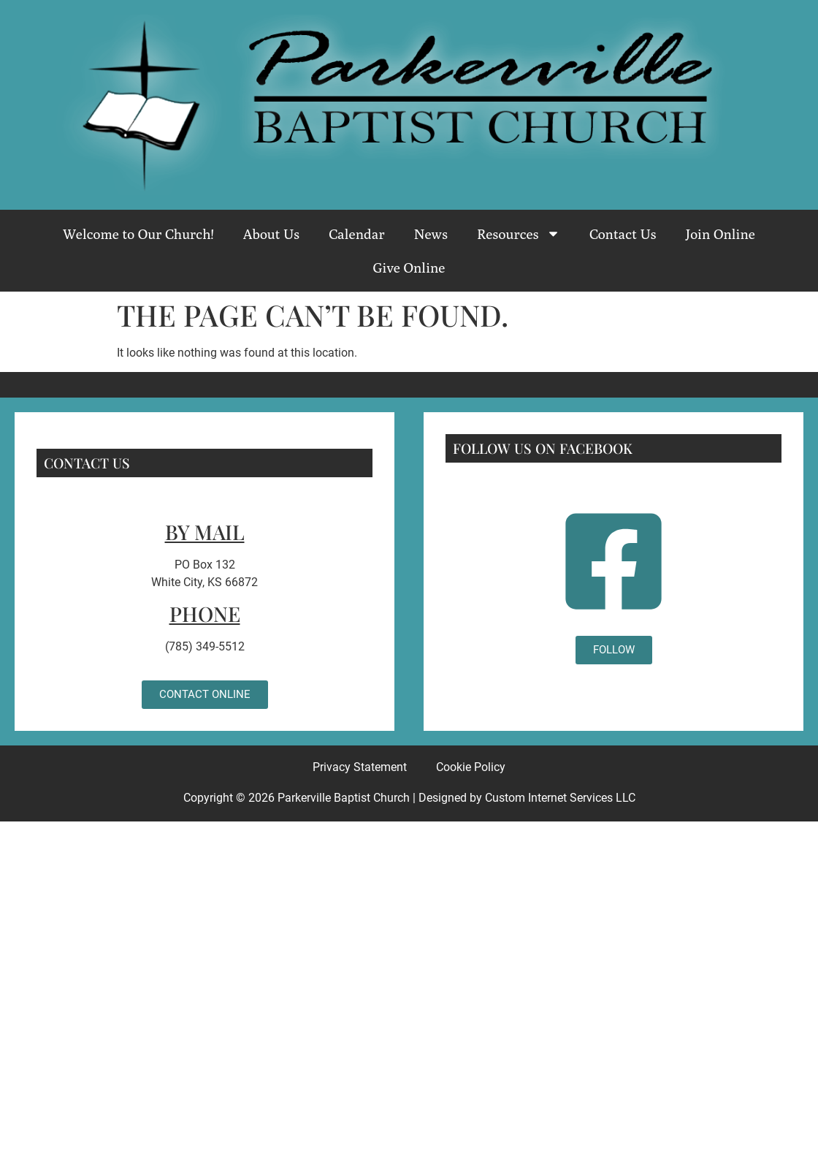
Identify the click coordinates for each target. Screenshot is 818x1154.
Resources (518, 233)
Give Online (409, 267)
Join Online (720, 234)
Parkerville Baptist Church (344, 798)
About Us (271, 234)
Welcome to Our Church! (138, 234)
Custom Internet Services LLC (560, 798)
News (431, 234)
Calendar (356, 234)
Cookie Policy (470, 767)
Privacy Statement (360, 767)
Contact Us (623, 234)
